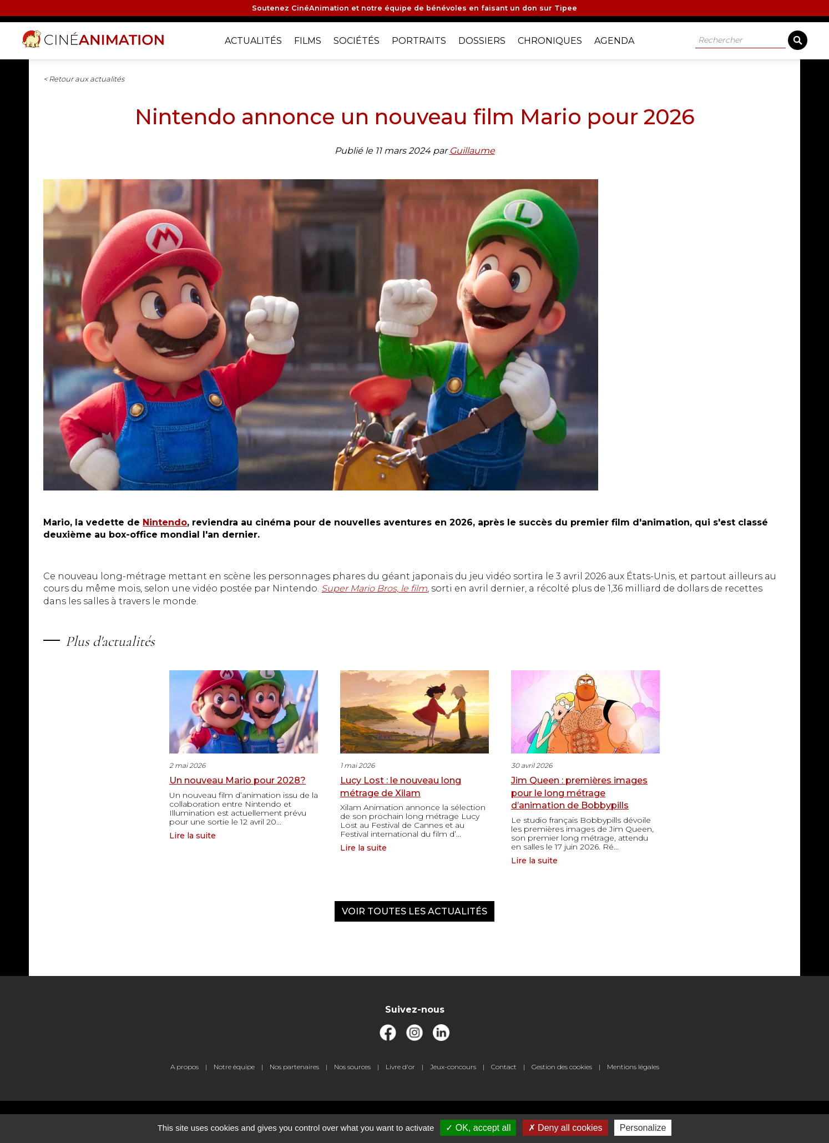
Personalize (643, 1127)
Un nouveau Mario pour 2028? (237, 813)
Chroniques (556, 39)
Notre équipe (234, 1108)
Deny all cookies (565, 1127)
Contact (504, 1108)
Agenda (621, 39)
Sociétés (363, 39)
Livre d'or (400, 1108)
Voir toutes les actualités (414, 944)
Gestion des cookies (562, 1108)
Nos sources (352, 1108)
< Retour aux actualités (198, 86)
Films (314, 39)
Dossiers (488, 39)
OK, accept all (478, 1127)
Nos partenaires (294, 1108)
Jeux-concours (453, 1108)
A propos (184, 1108)
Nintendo (279, 543)
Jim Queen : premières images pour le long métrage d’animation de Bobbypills (579, 826)
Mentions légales (633, 1108)
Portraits (425, 39)
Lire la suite (192, 869)
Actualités (260, 39)
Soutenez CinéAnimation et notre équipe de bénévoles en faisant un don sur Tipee (415, 9)
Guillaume (472, 195)
